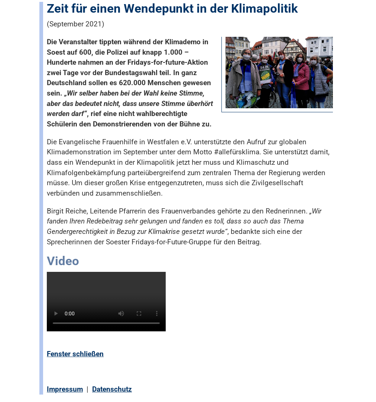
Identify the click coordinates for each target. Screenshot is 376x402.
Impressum (65, 389)
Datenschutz (112, 389)
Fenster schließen (75, 354)
